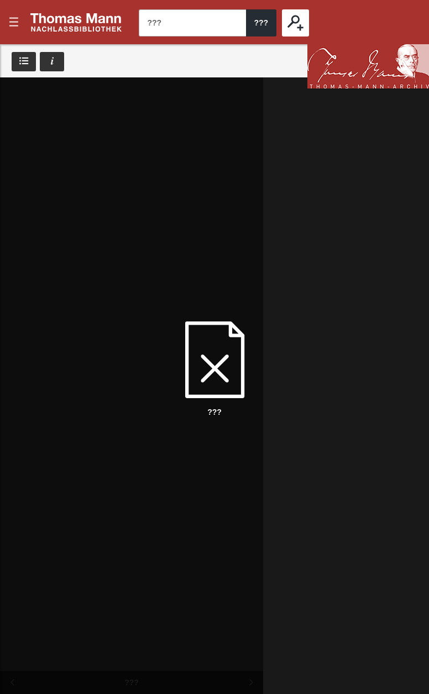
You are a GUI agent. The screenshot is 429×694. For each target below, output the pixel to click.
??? (76, 22)
